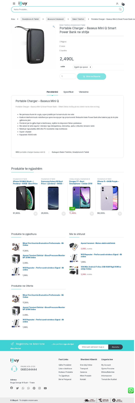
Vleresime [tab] (83, 92)
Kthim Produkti (85, 376)
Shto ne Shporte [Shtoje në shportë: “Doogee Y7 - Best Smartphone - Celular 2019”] (92, 214)
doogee (77, 179)
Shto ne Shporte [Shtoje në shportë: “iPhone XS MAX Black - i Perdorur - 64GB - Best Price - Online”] (36, 214)
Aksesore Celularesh (56, 19)
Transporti (84, 369)
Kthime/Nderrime (107, 372)
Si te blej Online (86, 365)
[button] (54, 26)
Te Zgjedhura (64, 376)
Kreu (13, 19)
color (63, 66)
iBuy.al (15, 400)
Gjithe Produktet (65, 365)
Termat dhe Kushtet (109, 379)
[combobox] (64, 9)
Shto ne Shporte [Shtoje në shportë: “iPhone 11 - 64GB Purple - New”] (120, 214)
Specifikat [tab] (68, 92)
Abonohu (115, 347)
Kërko (120, 9)
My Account (106, 365)
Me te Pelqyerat (65, 379)
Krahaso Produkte (66, 372)
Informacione (106, 376)
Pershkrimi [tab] (52, 92)
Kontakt (83, 379)
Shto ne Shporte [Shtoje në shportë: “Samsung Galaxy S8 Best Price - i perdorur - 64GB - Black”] (64, 214)
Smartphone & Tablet (30, 19)
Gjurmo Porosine (107, 369)
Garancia (83, 372)
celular (71, 179)
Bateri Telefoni (78, 19)
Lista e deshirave (65, 369)
